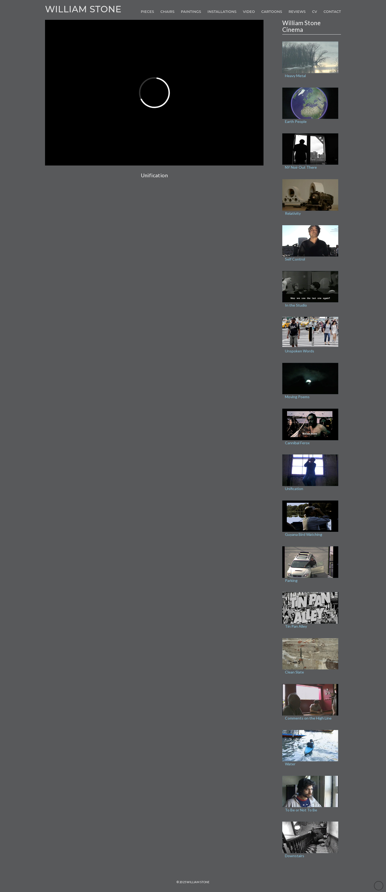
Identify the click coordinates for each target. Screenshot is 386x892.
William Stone (83, 9)
